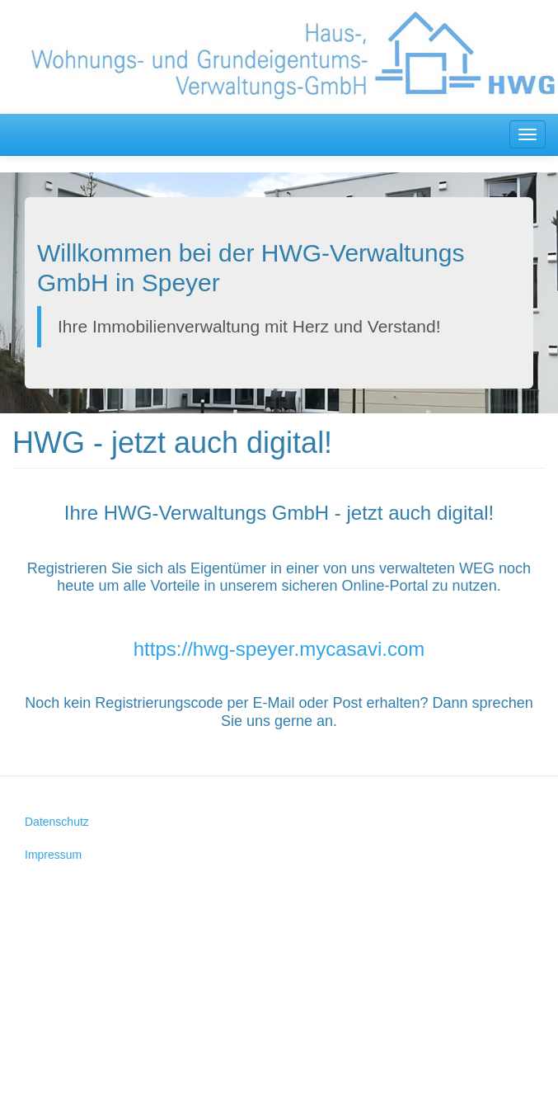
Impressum (53, 854)
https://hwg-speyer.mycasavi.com (279, 649)
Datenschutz (57, 821)
